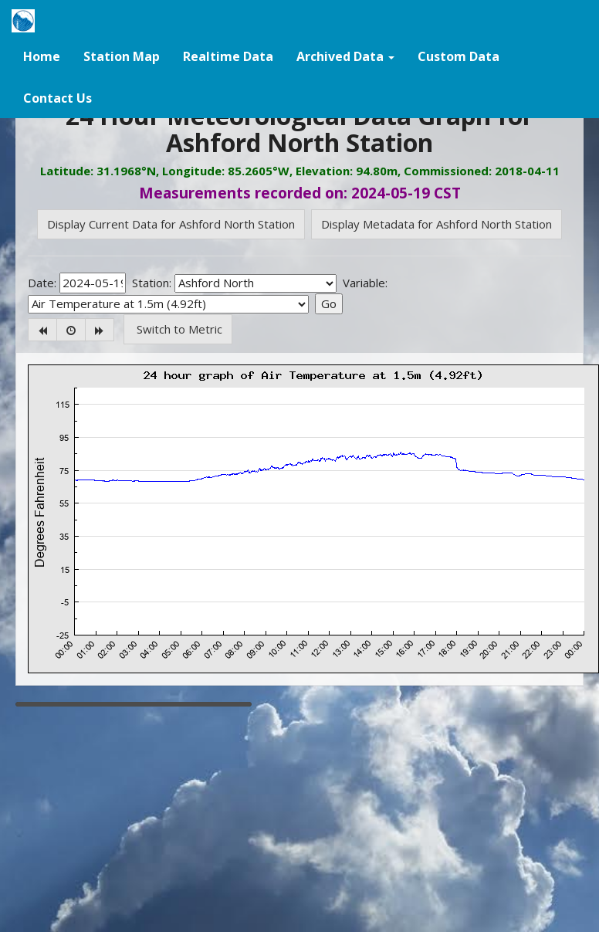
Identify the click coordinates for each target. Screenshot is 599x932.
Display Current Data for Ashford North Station (171, 224)
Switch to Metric (178, 329)
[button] (345, 55)
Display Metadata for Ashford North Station (436, 224)
